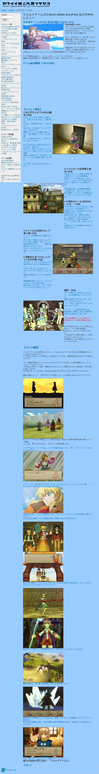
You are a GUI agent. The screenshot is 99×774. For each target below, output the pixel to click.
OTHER (29, 10)
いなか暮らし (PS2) (9, 145)
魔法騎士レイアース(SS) (9, 61)
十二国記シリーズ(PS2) (10, 115)
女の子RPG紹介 (7, 161)
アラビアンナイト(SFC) (10, 75)
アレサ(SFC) (6, 100)
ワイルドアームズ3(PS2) (8, 53)
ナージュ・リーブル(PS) (9, 49)
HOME (4, 10)
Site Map (9, 770)
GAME (11, 10)
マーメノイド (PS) (8, 149)
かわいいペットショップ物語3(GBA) (11, 57)
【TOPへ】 (27, 765)
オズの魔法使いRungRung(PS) (7, 80)
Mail (14, 770)
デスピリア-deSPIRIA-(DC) (10, 103)
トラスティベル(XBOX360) (7, 72)
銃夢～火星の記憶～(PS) (9, 122)
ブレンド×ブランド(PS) (10, 109)
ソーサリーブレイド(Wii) (9, 40)
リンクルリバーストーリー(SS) (11, 36)
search (4, 15)
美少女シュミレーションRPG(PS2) (11, 89)
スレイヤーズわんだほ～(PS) (11, 44)
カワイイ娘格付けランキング (11, 170)
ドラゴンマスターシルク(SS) (11, 66)
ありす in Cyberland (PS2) (9, 140)
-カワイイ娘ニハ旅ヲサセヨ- (10, 180)
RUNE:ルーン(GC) (8, 33)
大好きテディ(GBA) (9, 119)
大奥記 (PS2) (6, 137)
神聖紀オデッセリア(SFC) (9, 112)
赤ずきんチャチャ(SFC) (10, 117)
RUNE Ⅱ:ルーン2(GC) (10, 130)
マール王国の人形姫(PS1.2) (9, 30)
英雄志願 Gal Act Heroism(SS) (8, 97)
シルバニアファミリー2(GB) (10, 93)
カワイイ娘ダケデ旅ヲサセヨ (11, 166)
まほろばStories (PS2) (10, 27)
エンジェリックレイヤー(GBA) (11, 84)
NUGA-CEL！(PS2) (9, 107)
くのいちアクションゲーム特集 (11, 152)
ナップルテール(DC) (9, 69)
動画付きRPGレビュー (10, 163)
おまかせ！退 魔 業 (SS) (11, 143)
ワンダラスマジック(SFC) (9, 127)
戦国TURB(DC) (7, 77)
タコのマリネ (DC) (8, 147)
